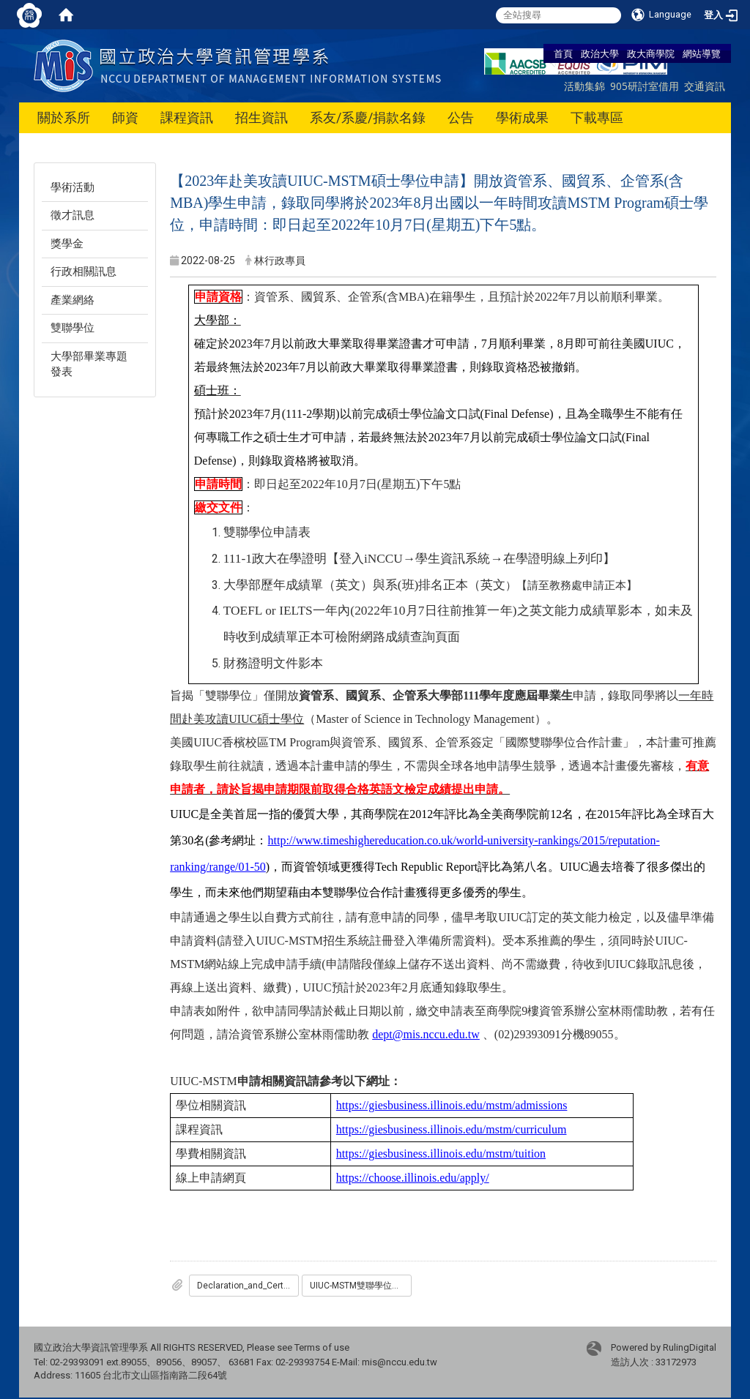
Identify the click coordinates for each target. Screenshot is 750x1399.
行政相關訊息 (83, 271)
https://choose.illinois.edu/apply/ (412, 1177)
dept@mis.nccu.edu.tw (426, 1034)
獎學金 (67, 243)
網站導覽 (702, 53)
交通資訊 (704, 86)
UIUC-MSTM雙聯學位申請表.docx (361, 1285)
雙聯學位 (72, 327)
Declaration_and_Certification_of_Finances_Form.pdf (248, 1285)
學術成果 (522, 117)
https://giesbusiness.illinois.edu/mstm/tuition (441, 1153)
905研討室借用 (644, 86)
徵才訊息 (72, 215)
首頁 (563, 53)
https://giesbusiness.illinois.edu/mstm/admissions (452, 1105)
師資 (125, 117)
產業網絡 (72, 300)
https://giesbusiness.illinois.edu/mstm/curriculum (451, 1129)
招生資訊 (261, 117)
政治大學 (600, 53)
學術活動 (72, 187)
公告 (461, 117)
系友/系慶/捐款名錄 (368, 117)
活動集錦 (584, 86)
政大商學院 (651, 53)
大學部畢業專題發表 (89, 364)
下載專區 (597, 117)
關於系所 (63, 117)
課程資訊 (186, 117)
